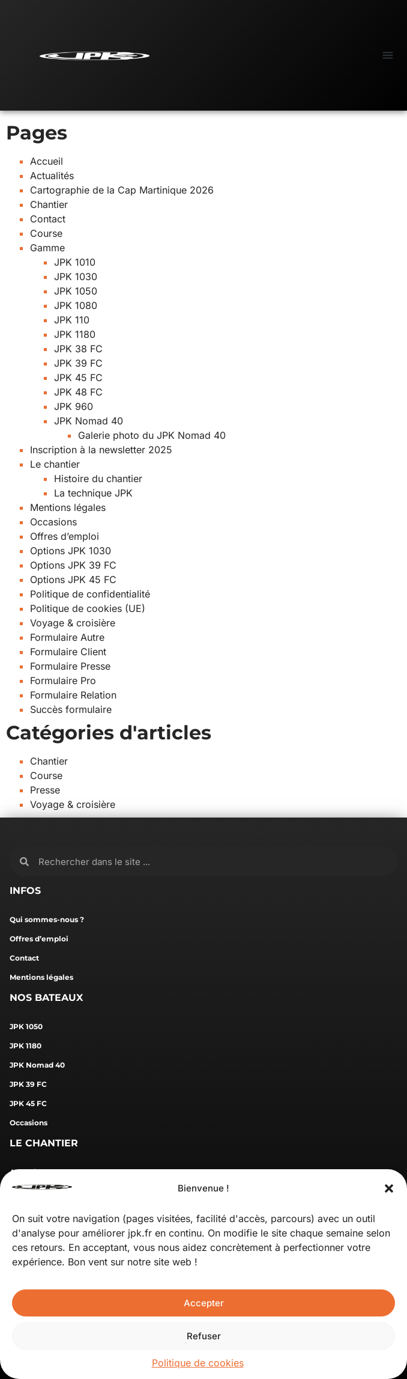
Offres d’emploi (64, 536)
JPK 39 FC (78, 363)
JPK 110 (71, 320)
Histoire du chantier (98, 478)
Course (46, 233)
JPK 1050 (75, 291)
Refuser (204, 1336)
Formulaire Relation (73, 695)
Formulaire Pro (63, 680)
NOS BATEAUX (46, 997)
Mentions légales (68, 507)
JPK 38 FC (78, 349)
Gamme (47, 248)
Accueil (46, 161)
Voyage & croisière (72, 623)
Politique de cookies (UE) (87, 608)
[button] (389, 1188)
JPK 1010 (74, 262)
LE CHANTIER (44, 1143)
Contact (47, 219)
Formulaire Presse (70, 666)
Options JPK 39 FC (73, 565)
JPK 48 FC (78, 392)
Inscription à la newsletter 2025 (101, 450)
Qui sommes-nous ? (47, 919)
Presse (45, 790)
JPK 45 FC (78, 378)
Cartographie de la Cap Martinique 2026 (122, 190)
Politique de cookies (198, 1363)
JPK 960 (73, 406)
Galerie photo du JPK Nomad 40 (152, 435)
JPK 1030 (75, 277)
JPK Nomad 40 (88, 421)
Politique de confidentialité (90, 594)
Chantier (49, 204)
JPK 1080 (75, 305)
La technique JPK (93, 493)
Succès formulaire (71, 709)
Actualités (52, 176)
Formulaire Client (68, 652)
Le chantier (55, 464)
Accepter (204, 1303)
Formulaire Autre (67, 637)
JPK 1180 (74, 334)
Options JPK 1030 (70, 551)
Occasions (53, 522)
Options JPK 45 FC (73, 579)
